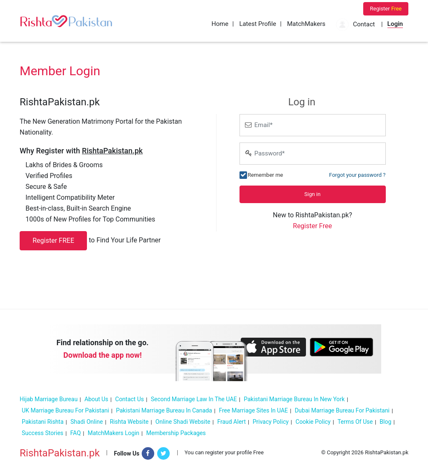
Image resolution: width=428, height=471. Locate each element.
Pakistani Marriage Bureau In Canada (164, 410)
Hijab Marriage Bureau (49, 399)
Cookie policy (313, 421)
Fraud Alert (231, 421)
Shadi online (87, 421)
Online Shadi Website (182, 421)
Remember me (265, 174)
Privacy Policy (270, 421)
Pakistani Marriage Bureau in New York (294, 399)
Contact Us (129, 399)
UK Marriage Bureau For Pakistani (65, 410)
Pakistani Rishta (43, 421)
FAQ (75, 433)
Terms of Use (355, 421)
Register (386, 8)
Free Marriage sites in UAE (253, 410)
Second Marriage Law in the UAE (194, 399)
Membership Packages (176, 433)
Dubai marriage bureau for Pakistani (342, 410)
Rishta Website (129, 421)
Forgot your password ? (357, 175)
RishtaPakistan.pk (60, 453)
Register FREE (53, 240)
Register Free (312, 226)
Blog (385, 421)
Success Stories (43, 433)
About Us (96, 399)
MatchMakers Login (114, 433)
